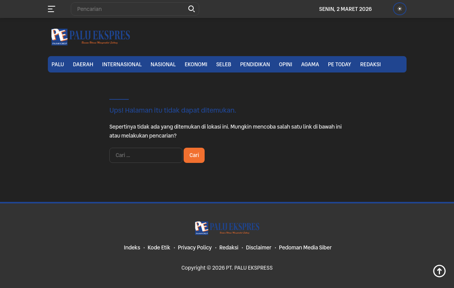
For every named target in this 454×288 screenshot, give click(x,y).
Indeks (132, 247)
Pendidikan (255, 64)
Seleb (223, 64)
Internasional (122, 64)
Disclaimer (258, 247)
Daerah (83, 64)
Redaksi (370, 64)
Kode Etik (159, 247)
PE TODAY (339, 64)
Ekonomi (196, 64)
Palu (58, 64)
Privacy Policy (195, 247)
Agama (310, 64)
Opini (285, 64)
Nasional (163, 64)
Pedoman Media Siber (305, 247)
